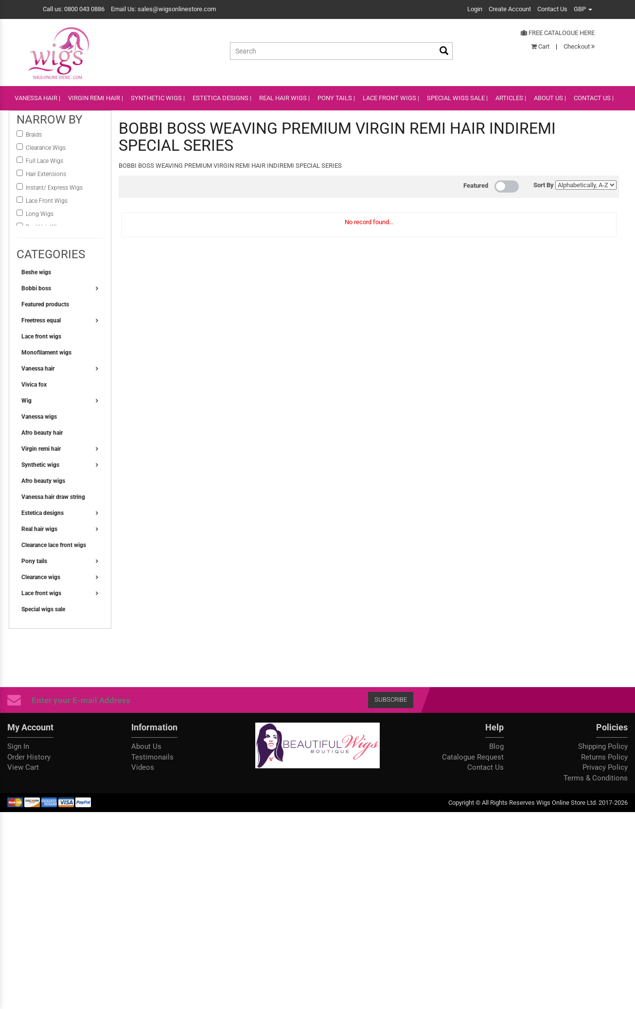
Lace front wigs (41, 336)
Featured (475, 185)
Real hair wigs (39, 529)
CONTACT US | (594, 98)
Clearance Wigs (46, 147)
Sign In (18, 746)
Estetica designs (42, 513)
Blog (496, 746)
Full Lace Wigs (44, 161)
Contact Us (552, 9)
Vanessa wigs (39, 416)
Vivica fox (34, 384)
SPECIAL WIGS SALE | (457, 98)
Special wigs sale (43, 609)
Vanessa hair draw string (53, 497)
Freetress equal (41, 320)
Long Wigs (39, 214)
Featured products (45, 304)
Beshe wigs (36, 272)
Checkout (579, 46)
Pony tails (34, 561)
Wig (26, 400)
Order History (29, 757)
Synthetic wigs (40, 464)
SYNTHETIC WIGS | (158, 98)
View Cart (23, 767)
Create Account (510, 9)
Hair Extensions (46, 174)
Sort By (543, 185)
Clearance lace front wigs (53, 545)
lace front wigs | (391, 98)
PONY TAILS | (336, 98)
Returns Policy (604, 757)
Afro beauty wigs (43, 481)
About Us (146, 746)
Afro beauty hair (42, 432)
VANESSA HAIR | (37, 98)
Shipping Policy (603, 746)
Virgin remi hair (41, 448)
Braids (34, 134)
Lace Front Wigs (47, 200)
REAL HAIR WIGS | (284, 98)
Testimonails (152, 757)
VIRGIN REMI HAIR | (95, 98)
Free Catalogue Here (558, 32)
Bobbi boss (36, 288)
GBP (583, 9)
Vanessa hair (37, 368)
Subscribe (390, 699)
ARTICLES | (510, 98)
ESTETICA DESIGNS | (222, 98)
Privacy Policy (605, 767)
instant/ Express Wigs (54, 187)
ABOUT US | (550, 98)
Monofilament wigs (46, 352)
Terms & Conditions (596, 778)
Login (474, 9)
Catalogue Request (473, 757)
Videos (142, 767)
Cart (540, 46)
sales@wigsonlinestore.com (177, 9)
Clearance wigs (40, 577)
